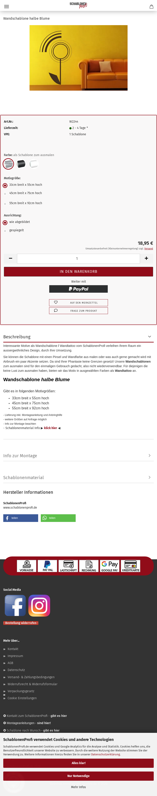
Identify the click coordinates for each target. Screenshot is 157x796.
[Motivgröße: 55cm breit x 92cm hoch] (78, 204)
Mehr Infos (78, 787)
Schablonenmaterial (23, 477)
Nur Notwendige (78, 776)
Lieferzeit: (11, 128)
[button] (10, 259)
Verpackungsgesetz (21, 691)
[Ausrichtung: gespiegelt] (78, 231)
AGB (10, 663)
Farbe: (29, 155)
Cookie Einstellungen (22, 698)
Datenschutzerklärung (105, 754)
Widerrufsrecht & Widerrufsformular (32, 684)
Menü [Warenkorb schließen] (6, 6)
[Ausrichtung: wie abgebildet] (78, 223)
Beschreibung (16, 336)
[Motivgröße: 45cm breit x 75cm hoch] (78, 194)
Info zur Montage (20, 455)
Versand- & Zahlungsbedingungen (31, 677)
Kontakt (13, 649)
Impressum (15, 656)
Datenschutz (16, 670)
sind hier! (44, 723)
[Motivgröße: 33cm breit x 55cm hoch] (78, 185)
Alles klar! (78, 763)
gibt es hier (51, 730)
